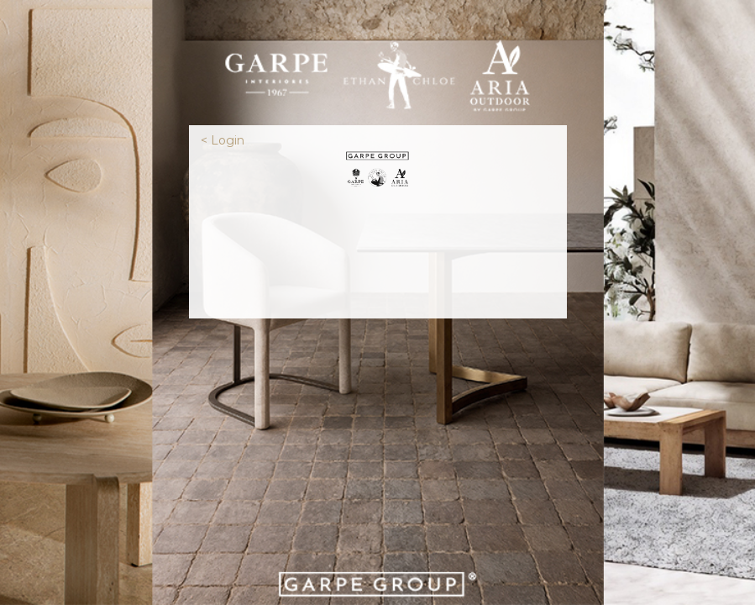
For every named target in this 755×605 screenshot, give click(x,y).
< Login (222, 140)
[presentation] (378, 251)
